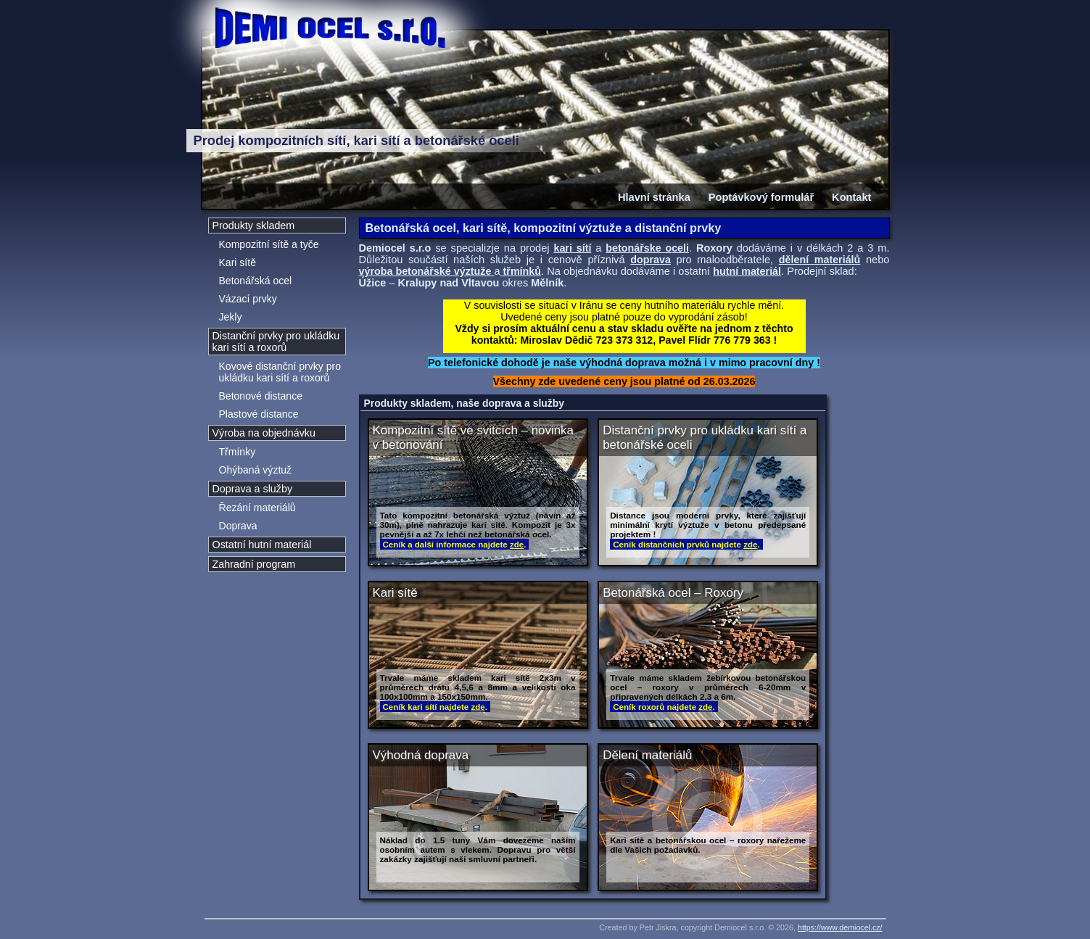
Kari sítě (237, 262)
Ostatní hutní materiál (262, 544)
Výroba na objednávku (263, 433)
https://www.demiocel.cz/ (840, 927)
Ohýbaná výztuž (255, 470)
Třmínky (237, 452)
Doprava (238, 525)
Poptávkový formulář (761, 197)
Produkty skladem (253, 225)
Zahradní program (254, 564)
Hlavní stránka (654, 197)
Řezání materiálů (257, 507)
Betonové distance (260, 396)
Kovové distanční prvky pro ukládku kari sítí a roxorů (280, 372)
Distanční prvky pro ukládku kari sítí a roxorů (276, 341)
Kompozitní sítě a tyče (269, 244)
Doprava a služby (252, 489)
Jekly (230, 317)
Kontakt (851, 197)
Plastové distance (259, 414)
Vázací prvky (248, 299)
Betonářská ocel (255, 280)
